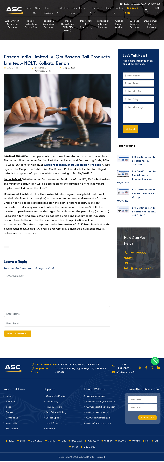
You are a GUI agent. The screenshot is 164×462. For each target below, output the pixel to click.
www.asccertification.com (100, 407)
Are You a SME (127, 10)
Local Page (52, 424)
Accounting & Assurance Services (12, 24)
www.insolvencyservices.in (100, 402)
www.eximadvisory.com (98, 424)
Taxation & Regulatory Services (49, 24)
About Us (11, 402)
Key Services (45, 10)
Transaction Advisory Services (102, 24)
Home (27, 8)
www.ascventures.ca (97, 413)
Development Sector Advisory (151, 24)
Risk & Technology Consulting (30, 24)
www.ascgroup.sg (95, 396)
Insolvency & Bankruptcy (86, 24)
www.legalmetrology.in (98, 418)
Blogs (103, 10)
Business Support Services (134, 24)
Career (9, 413)
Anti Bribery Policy (56, 413)
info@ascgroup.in (130, 4)
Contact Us (12, 418)
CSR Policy (52, 402)
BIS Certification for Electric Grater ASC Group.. (144, 193)
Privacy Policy (54, 407)
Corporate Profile (56, 396)
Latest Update (54, 418)
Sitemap (50, 429)
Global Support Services (119, 24)
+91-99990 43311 (150, 4)
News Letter (12, 424)
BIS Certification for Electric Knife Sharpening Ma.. (144, 175)
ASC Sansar (12, 429)
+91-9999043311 (124, 367)
